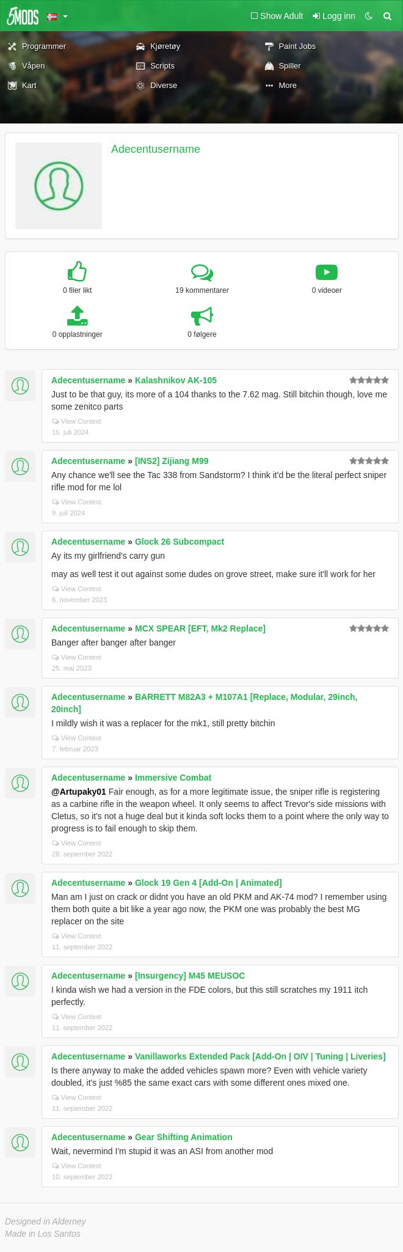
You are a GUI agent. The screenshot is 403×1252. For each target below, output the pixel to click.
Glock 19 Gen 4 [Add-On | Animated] (208, 883)
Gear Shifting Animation (184, 1137)
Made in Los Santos (43, 1234)
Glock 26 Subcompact (179, 542)
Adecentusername (155, 149)
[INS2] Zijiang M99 (172, 461)
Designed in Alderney (45, 1221)
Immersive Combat (173, 777)
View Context (76, 421)
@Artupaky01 (78, 792)
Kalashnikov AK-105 (176, 380)
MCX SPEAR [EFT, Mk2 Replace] (200, 628)
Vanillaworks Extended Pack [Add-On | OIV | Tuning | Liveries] (260, 1056)
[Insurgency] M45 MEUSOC (190, 976)
